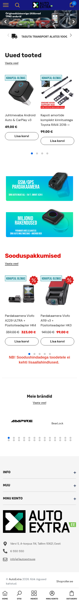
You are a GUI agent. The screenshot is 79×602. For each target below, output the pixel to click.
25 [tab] (65, 440)
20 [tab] (40, 440)
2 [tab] (37, 153)
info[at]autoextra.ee (22, 559)
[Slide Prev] (8, 35)
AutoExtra (15, 579)
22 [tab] (50, 440)
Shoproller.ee (64, 581)
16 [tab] (19, 440)
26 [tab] (70, 440)
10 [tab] (55, 438)
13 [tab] (70, 438)
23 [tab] (55, 440)
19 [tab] (34, 440)
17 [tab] (24, 440)
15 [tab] (14, 440)
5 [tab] (50, 354)
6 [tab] (34, 438)
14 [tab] (9, 440)
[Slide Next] (70, 35)
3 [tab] (42, 153)
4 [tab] (47, 153)
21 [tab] (45, 440)
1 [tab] (32, 153)
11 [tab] (60, 438)
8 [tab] (45, 438)
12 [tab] (65, 438)
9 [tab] (50, 438)
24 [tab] (60, 440)
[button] (19, 595)
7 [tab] (40, 438)
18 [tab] (29, 440)
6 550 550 (17, 551)
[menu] (6, 5)
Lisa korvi (21, 136)
